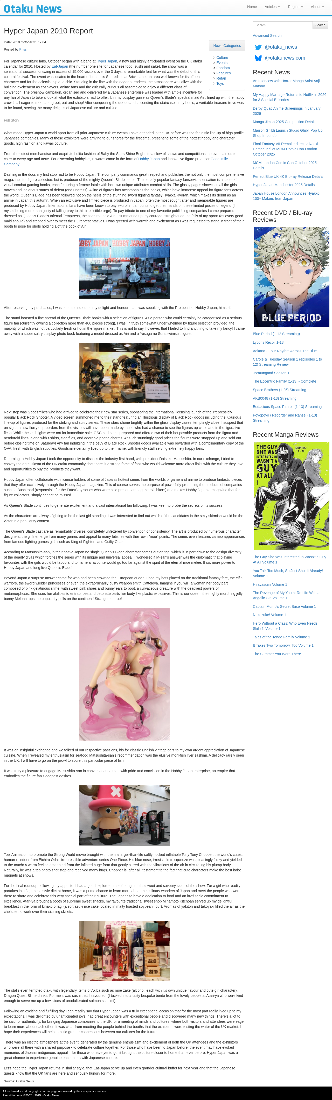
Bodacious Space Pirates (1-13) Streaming (287, 407)
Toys (220, 83)
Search (320, 25)
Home (252, 7)
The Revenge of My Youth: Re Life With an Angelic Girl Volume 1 (287, 595)
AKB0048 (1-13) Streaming (274, 398)
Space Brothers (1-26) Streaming (279, 390)
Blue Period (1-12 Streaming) (276, 334)
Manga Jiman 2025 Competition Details (284, 122)
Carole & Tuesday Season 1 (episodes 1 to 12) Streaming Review (287, 361)
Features (223, 73)
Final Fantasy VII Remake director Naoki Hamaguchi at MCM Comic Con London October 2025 (285, 149)
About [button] (317, 7)
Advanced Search (267, 35)
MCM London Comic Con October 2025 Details (285, 165)
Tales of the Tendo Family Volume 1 (281, 637)
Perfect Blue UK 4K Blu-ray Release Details (288, 176)
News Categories (227, 46)
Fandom (223, 68)
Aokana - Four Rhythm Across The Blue (285, 351)
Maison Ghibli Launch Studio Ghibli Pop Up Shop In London (288, 133)
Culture (222, 57)
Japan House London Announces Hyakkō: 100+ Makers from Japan (287, 196)
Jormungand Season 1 (271, 373)
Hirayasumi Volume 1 (270, 584)
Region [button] (295, 7)
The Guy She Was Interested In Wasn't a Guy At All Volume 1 (289, 559)
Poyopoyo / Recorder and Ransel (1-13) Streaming (285, 417)
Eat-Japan (60, 66)
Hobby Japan (149, 159)
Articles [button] (272, 7)
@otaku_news (281, 47)
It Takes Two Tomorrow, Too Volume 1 (283, 645)
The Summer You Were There (277, 654)
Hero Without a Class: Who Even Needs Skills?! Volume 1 (285, 626)
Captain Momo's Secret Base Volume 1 (284, 606)
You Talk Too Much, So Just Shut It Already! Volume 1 (288, 573)
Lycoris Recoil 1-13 (268, 342)
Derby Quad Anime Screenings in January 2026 (287, 111)
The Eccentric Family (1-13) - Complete (284, 381)
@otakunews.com (285, 58)
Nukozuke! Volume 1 (269, 615)
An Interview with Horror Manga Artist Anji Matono (286, 83)
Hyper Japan (106, 61)
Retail (221, 78)
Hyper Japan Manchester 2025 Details (284, 185)
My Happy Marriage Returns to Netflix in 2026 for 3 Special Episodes (289, 97)
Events (221, 63)
